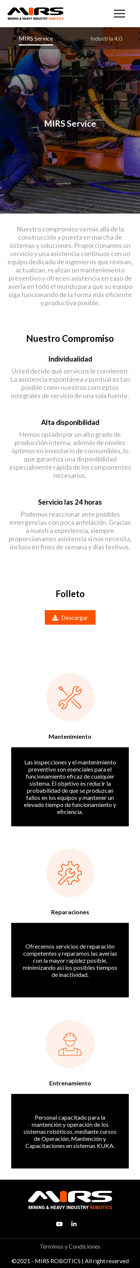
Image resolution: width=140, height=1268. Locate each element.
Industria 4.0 (106, 38)
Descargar (70, 617)
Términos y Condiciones (70, 1246)
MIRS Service (36, 38)
